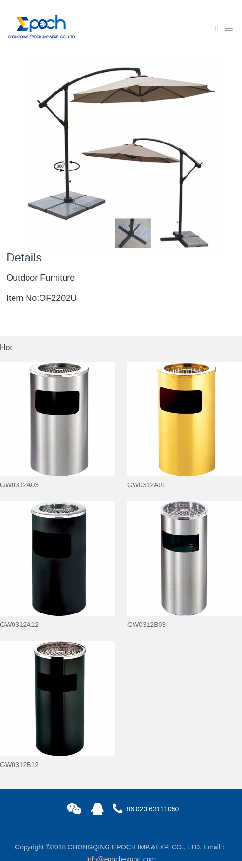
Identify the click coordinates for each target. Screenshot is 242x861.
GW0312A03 (19, 485)
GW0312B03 (146, 624)
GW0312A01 (146, 485)
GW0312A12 (19, 624)
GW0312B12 (19, 765)
